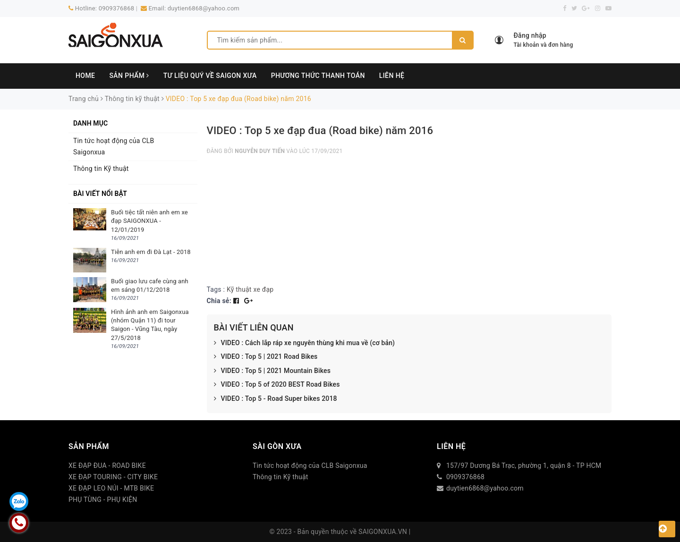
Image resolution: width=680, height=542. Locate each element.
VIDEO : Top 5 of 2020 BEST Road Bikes (277, 385)
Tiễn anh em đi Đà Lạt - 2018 (151, 251)
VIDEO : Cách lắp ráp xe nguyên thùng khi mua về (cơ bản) (304, 343)
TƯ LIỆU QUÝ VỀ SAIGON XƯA (210, 75)
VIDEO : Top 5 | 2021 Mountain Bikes (272, 371)
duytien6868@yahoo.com (203, 8)
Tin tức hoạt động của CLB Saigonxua (113, 146)
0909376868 (117, 8)
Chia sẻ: (219, 301)
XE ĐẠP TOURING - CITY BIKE (113, 477)
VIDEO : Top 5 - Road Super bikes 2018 (275, 399)
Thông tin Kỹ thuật (101, 168)
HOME (85, 75)
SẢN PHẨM (129, 75)
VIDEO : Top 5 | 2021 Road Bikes (266, 357)
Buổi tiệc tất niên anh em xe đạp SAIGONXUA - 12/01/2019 (149, 221)
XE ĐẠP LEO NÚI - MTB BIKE (111, 488)
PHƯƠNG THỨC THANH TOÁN (318, 75)
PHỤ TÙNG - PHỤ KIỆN (102, 499)
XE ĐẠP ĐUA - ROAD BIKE (107, 465)
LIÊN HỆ (392, 75)
